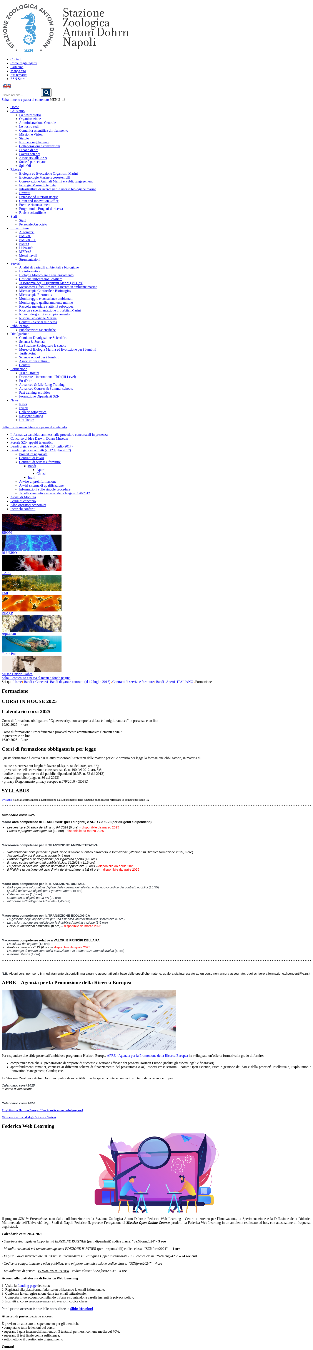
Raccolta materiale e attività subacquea (46, 306)
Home (14, 107)
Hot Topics (26, 420)
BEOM (7, 532)
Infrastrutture (19, 228)
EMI (5, 593)
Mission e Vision (31, 134)
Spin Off (25, 165)
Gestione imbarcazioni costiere (40, 279)
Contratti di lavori (31, 458)
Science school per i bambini (39, 357)
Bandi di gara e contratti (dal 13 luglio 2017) (41, 446)
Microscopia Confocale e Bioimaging (45, 291)
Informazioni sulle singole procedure (44, 489)
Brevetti (24, 193)
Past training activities (34, 392)
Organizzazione (30, 119)
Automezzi (26, 232)
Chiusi (41, 473)
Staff (13, 216)
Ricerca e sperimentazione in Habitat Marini (50, 310)
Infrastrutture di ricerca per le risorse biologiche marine (57, 189)
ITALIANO (185, 682)
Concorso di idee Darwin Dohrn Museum (39, 438)
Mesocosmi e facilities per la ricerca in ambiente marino (58, 287)
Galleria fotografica (33, 412)
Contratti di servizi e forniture (40, 462)
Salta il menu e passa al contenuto (25, 99)
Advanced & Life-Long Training (42, 384)
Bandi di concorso (23, 501)
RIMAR (7, 613)
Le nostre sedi (29, 126)
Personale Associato (33, 224)
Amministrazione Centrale (37, 122)
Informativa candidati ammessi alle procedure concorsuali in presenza (59, 434)
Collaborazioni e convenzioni (39, 146)
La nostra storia (30, 115)
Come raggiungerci (23, 63)
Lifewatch (26, 248)
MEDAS (25, 251)
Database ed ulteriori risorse (38, 197)
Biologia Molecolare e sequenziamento (46, 275)
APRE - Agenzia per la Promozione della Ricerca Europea (147, 1055)
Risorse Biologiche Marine (38, 318)
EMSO (24, 244)
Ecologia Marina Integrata (37, 185)
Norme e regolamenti (34, 142)
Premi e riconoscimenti (35, 205)
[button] (63, 99)
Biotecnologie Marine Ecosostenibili (44, 177)
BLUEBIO (9, 553)
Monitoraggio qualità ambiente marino (46, 302)
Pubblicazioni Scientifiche (37, 330)
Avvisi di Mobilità (23, 497)
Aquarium (9, 633)
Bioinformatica (29, 271)
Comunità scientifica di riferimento (43, 130)
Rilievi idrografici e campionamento (44, 314)
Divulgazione (19, 334)
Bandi (32, 466)
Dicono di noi (28, 150)
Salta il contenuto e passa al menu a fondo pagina (36, 678)
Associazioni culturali (34, 361)
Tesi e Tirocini (29, 373)
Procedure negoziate (33, 454)
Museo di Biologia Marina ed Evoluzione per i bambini (57, 349)
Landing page (27, 1285)
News (14, 400)
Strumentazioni (29, 259)
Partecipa (16, 67)
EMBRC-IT (27, 240)
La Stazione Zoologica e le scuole (42, 345)
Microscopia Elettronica (36, 295)
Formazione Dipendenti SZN (39, 396)
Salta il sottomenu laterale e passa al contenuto (34, 427)
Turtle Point (27, 353)
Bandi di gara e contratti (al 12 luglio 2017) (40, 450)
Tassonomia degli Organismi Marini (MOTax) (51, 283)
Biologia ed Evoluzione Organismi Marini (48, 173)
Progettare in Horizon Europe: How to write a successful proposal (42, 1110)
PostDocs (25, 381)
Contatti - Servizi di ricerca (38, 322)
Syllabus (7, 799)
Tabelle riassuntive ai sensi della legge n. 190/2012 (54, 493)
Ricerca (15, 169)
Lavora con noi (29, 154)
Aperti (41, 470)
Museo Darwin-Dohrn (17, 674)
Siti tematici (18, 75)
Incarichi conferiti (22, 509)
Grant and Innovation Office (38, 201)
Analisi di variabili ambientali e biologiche (49, 267)
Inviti (31, 477)
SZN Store (17, 79)
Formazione (18, 369)
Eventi (23, 408)
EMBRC (25, 236)
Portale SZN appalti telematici (31, 442)
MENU (55, 99)
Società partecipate (32, 162)
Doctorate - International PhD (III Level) (47, 377)
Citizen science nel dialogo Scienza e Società (29, 1117)
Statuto (24, 138)
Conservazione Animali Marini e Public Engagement (56, 181)
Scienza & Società (32, 341)
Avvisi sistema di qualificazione (41, 485)
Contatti (16, 59)
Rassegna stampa (31, 416)
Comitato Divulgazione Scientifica (43, 338)
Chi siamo (17, 111)
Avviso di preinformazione (37, 481)
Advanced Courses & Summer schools (46, 388)
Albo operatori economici (28, 505)
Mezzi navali (28, 255)
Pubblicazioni (20, 326)
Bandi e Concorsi (36, 682)
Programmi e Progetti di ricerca (41, 208)
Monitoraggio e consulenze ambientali (46, 298)
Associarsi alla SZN (33, 158)
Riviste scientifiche (32, 212)
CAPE (6, 573)
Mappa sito (18, 71)
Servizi (15, 263)
